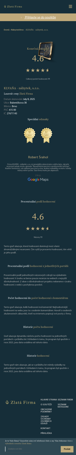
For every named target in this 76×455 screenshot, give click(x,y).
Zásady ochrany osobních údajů (46, 420)
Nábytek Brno (17, 30)
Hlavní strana (49, 400)
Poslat (67, 449)
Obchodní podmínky (46, 410)
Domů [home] (6, 30)
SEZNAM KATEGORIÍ (63, 406)
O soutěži (46, 405)
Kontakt (45, 428)
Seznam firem (65, 400)
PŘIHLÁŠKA (46, 433)
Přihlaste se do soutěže (38, 17)
